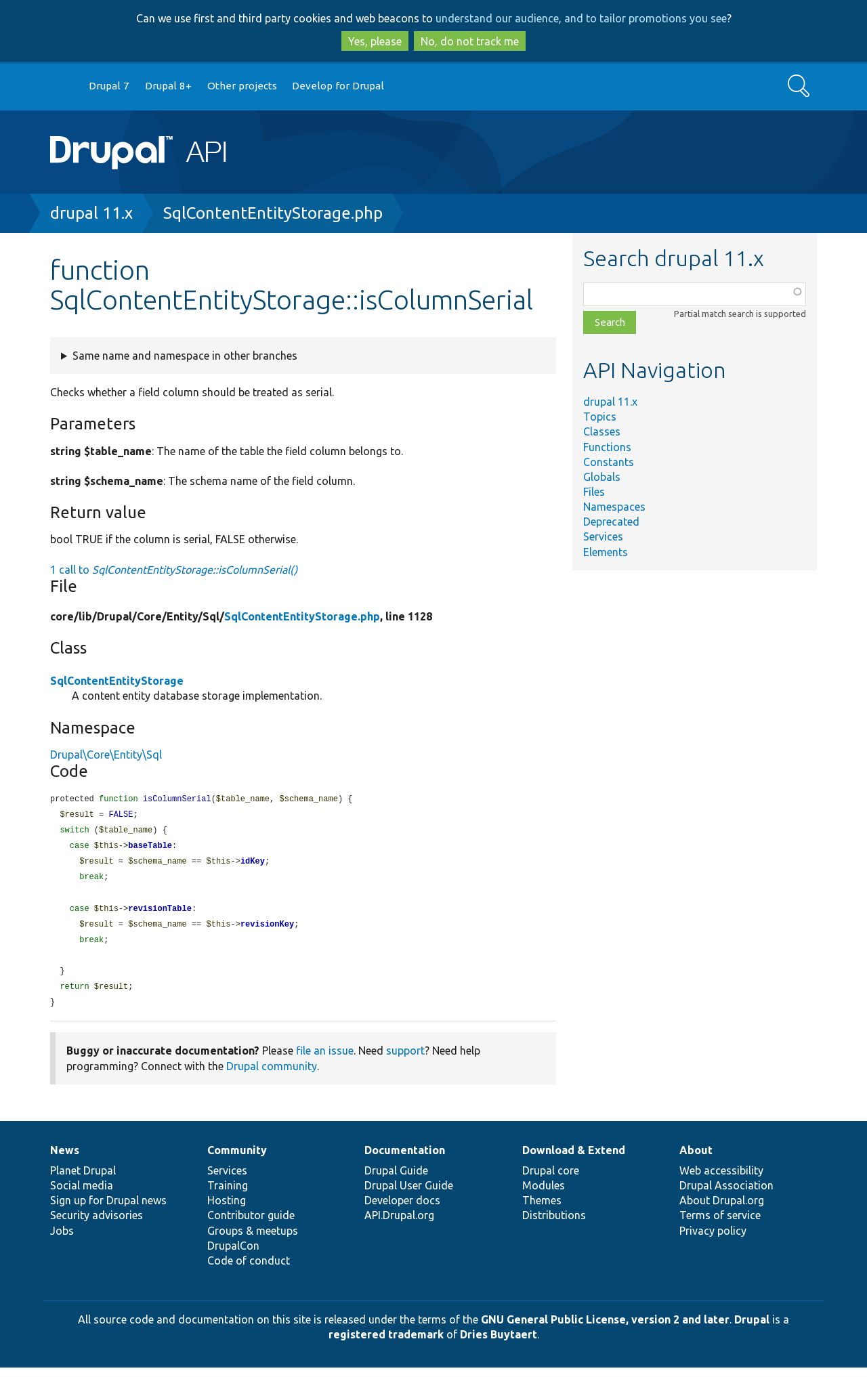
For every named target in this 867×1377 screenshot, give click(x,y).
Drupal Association (726, 1195)
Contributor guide (251, 1225)
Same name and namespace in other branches (184, 355)
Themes (542, 1210)
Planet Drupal (83, 1180)
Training (227, 1195)
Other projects (242, 85)
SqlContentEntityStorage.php (273, 213)
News (64, 1159)
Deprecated (611, 521)
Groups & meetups (252, 1240)
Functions (607, 447)
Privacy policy (712, 1240)
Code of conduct (248, 1270)
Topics (599, 416)
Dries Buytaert (498, 1344)
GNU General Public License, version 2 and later (605, 1329)
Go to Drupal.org (63, 86)
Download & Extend (573, 1159)
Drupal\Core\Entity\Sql (106, 754)
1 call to (173, 570)
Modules (543, 1195)
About (696, 1159)
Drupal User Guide (408, 1195)
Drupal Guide (396, 1180)
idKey (252, 864)
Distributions (554, 1225)
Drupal (751, 1329)
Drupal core (550, 1180)
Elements (605, 552)
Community (237, 1159)
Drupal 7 (109, 85)
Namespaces (614, 507)
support (405, 1060)
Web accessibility (721, 1180)
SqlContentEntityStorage (117, 681)
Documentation (404, 1159)
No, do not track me (470, 41)
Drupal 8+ (168, 85)
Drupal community (271, 1075)
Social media (81, 1195)
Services (603, 536)
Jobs (62, 1240)
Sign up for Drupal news (108, 1210)
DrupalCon (233, 1255)
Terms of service (720, 1225)
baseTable (150, 848)
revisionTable (160, 914)
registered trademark (386, 1344)
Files (594, 492)
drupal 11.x (91, 213)
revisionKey (267, 930)
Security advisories (96, 1225)
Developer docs (402, 1210)
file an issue (325, 1060)
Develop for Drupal (338, 85)
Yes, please (375, 41)
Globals (601, 477)
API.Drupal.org (399, 1225)
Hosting (226, 1210)
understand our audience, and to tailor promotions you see (581, 18)
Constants (608, 462)
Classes (601, 431)
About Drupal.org (721, 1210)
